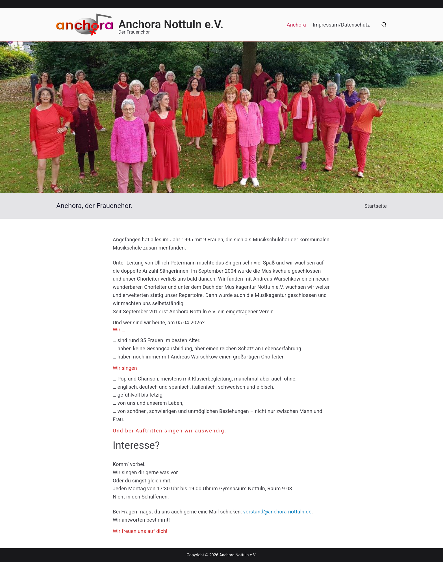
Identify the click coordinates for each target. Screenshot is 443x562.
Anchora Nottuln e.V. (170, 24)
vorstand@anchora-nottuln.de (277, 512)
